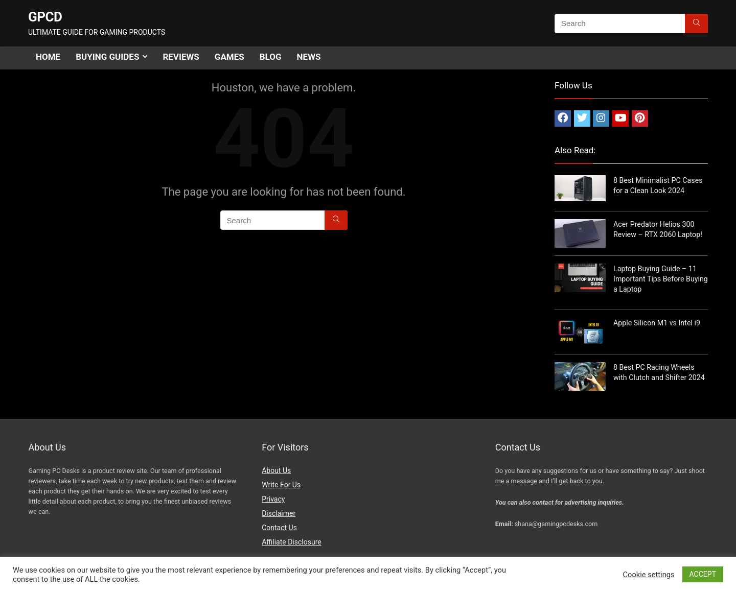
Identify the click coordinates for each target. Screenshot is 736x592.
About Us (276, 470)
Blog (271, 57)
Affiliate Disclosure (291, 542)
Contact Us (279, 528)
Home (48, 57)
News (309, 57)
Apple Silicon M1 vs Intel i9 (656, 323)
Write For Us (281, 485)
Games (229, 57)
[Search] (696, 23)
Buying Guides (107, 57)
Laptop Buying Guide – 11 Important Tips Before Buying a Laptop (660, 279)
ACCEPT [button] (702, 574)
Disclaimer (278, 513)
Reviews (181, 57)
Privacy (273, 499)
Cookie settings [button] (649, 574)
